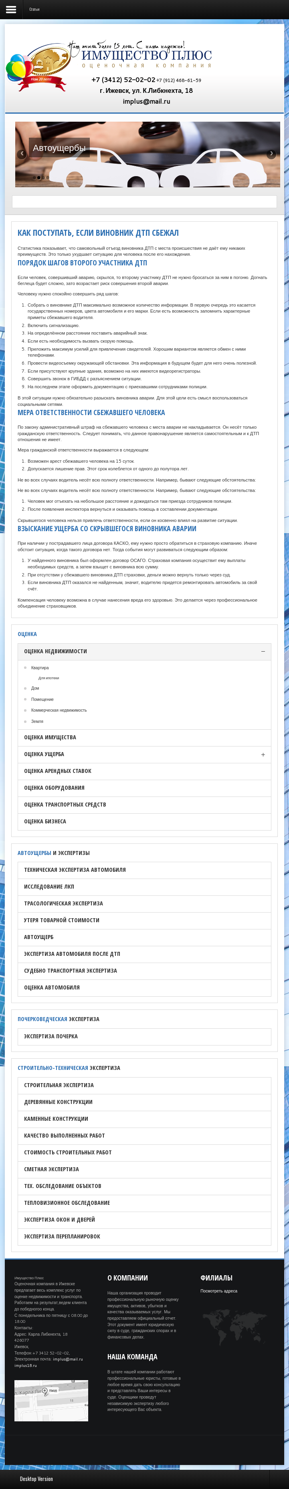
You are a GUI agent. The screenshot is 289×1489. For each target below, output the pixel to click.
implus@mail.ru (146, 101)
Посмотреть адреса (218, 1291)
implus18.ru (25, 1365)
